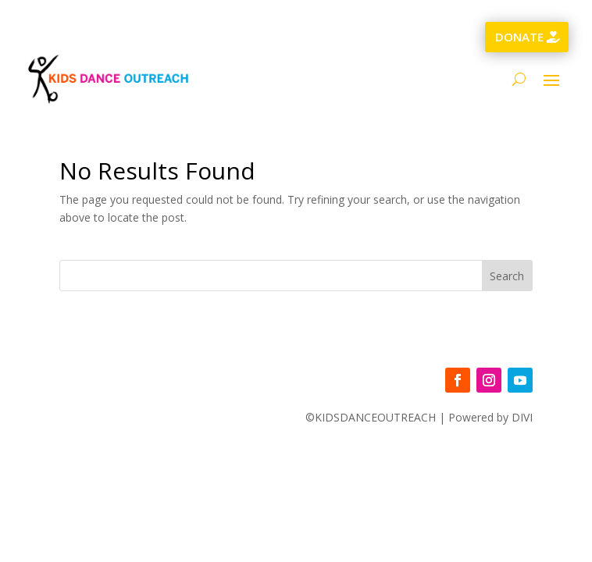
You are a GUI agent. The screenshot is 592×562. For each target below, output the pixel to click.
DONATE (519, 36)
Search (507, 276)
